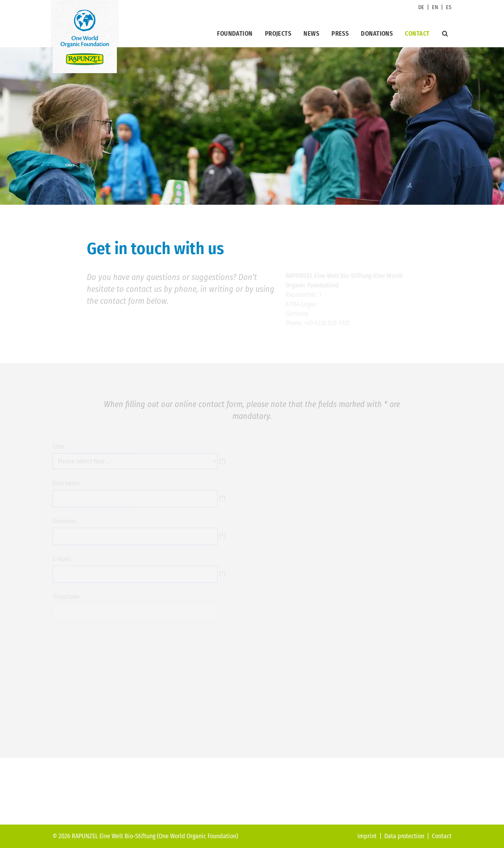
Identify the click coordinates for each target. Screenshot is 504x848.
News (311, 33)
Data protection (404, 836)
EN (435, 7)
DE (421, 7)
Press (340, 33)
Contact (417, 33)
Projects (278, 33)
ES (448, 7)
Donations (377, 33)
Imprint (367, 836)
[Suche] (445, 34)
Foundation (235, 33)
